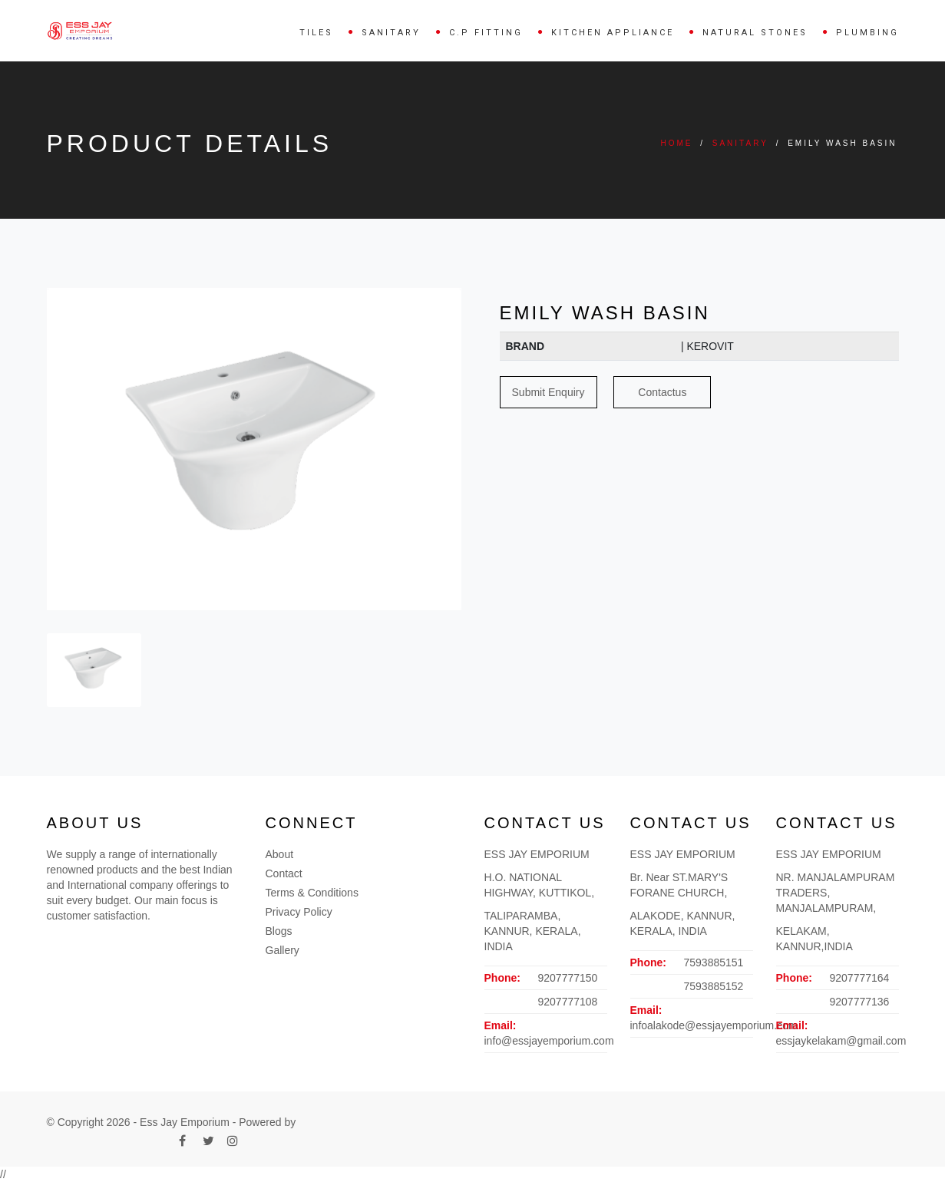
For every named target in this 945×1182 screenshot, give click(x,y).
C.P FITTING (486, 33)
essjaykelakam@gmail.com (841, 1041)
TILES (316, 33)
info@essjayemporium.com (549, 1041)
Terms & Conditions (312, 892)
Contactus (662, 392)
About (280, 854)
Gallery (282, 950)
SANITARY (391, 33)
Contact (284, 873)
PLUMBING (867, 33)
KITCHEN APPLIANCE (612, 33)
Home (676, 143)
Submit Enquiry (548, 392)
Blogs (279, 931)
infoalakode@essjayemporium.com (714, 1025)
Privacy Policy (299, 912)
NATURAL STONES (755, 33)
